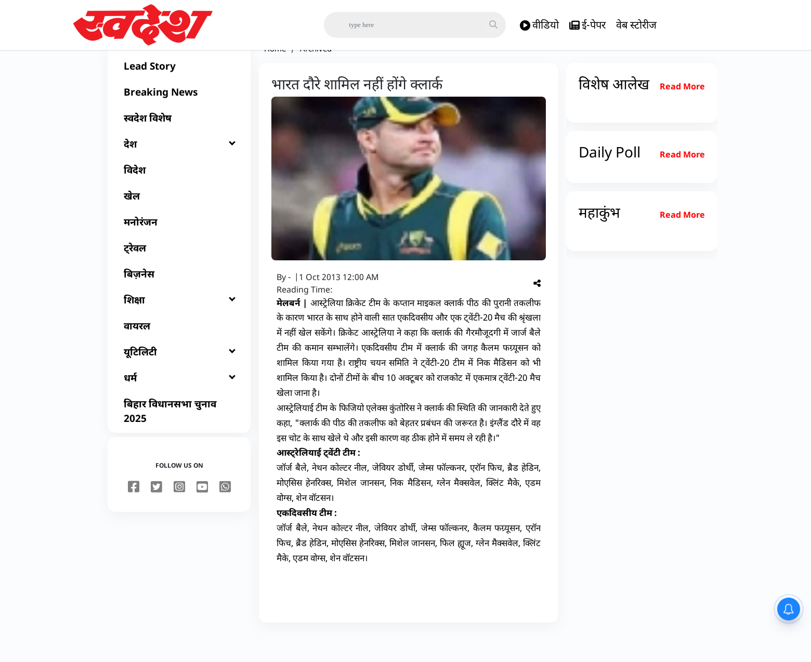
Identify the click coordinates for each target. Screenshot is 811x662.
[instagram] (179, 513)
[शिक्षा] (179, 325)
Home (275, 74)
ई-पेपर (587, 25)
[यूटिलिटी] (179, 377)
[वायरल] (179, 351)
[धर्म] (179, 403)
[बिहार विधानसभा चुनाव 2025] (179, 436)
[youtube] (202, 513)
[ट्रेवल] (179, 273)
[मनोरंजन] (179, 247)
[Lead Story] (179, 91)
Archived (316, 74)
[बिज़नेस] (179, 299)
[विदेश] (179, 195)
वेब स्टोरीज (636, 25)
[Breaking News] (179, 117)
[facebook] (133, 513)
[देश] (179, 169)
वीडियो (539, 25)
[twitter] (156, 513)
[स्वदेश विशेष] (179, 143)
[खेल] (179, 221)
